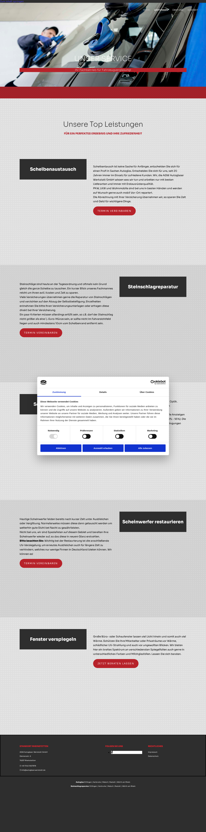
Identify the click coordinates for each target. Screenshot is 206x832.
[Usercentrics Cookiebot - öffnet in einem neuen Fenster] (153, 382)
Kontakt (193, 10)
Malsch (105, 782)
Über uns (177, 10)
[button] (114, 210)
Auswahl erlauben (103, 448)
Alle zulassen (145, 448)
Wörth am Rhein (123, 782)
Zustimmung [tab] (59, 392)
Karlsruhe (97, 782)
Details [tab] (103, 392)
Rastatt (113, 782)
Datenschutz (153, 756)
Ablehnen (61, 448)
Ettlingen (88, 782)
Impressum (152, 752)
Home (146, 10)
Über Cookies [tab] (147, 392)
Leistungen (161, 10)
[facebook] (112, 752)
